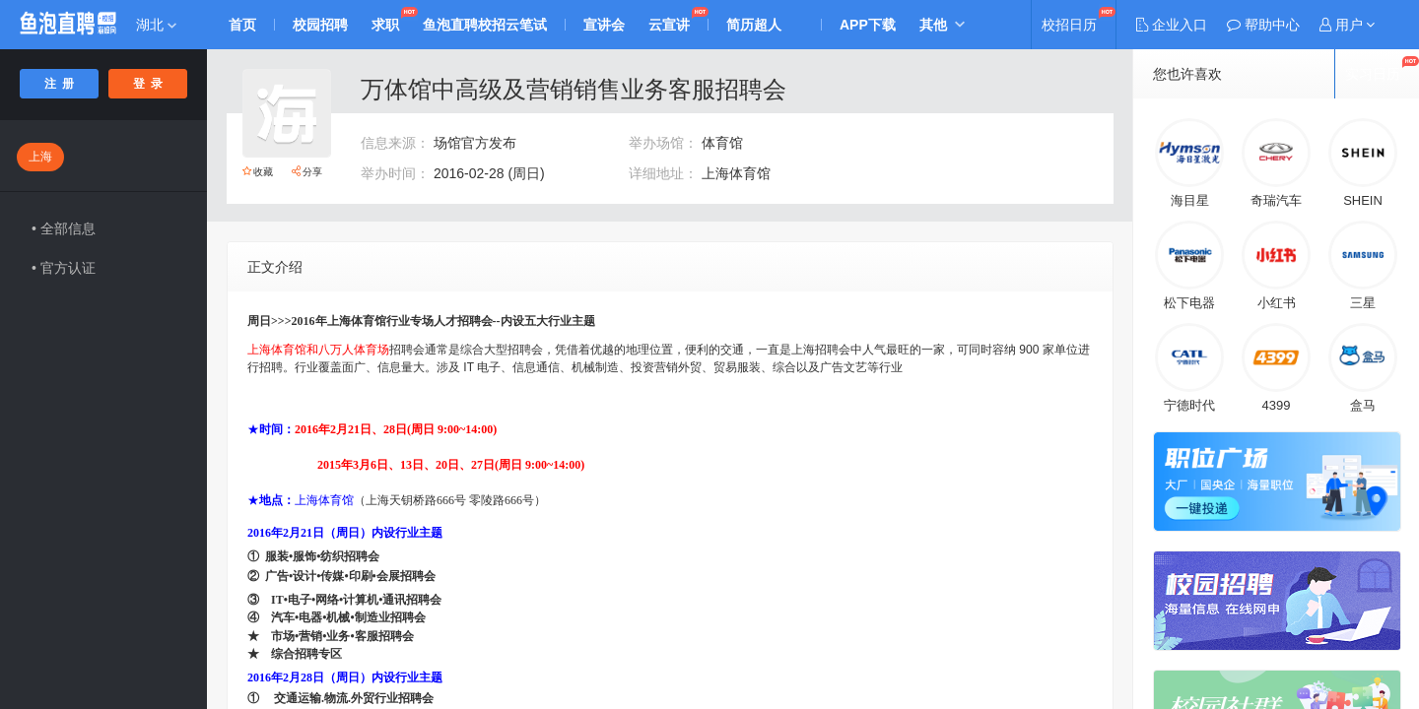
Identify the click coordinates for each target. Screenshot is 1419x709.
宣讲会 (604, 24)
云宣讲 (669, 24)
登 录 (148, 84)
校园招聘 (320, 24)
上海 (40, 156)
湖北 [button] (156, 24)
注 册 (59, 84)
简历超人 (753, 24)
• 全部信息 (64, 228)
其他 (933, 24)
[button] (1347, 24)
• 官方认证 (64, 268)
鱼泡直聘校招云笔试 (485, 24)
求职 (385, 24)
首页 (242, 24)
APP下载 (868, 24)
